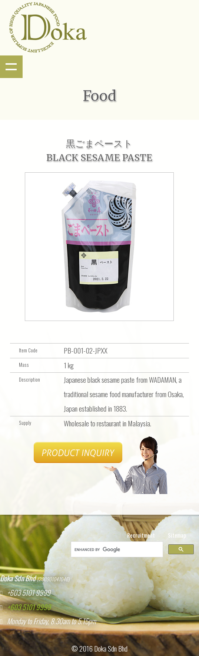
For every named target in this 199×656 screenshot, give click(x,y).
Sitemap (177, 535)
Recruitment (141, 535)
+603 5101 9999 (27, 607)
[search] (116, 549)
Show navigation (11, 66)
